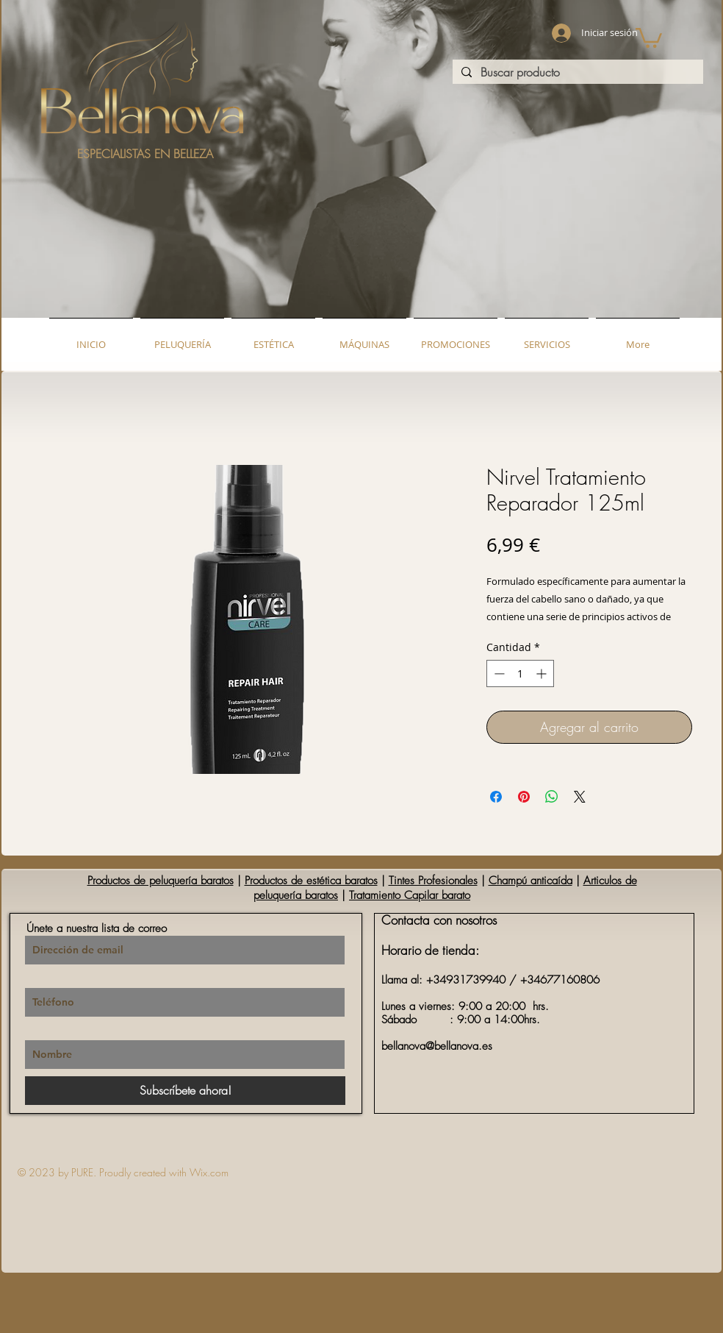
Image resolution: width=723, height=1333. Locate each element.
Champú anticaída (530, 880)
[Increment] (542, 673)
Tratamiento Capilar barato (409, 895)
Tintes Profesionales (433, 880)
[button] (649, 37)
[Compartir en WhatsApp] (552, 797)
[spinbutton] (520, 673)
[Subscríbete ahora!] (185, 1090)
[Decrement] (498, 673)
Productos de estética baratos (311, 880)
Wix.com (209, 1172)
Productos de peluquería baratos (160, 880)
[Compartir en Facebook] (496, 797)
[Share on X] (580, 797)
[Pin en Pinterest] (524, 797)
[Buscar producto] (576, 72)
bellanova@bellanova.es (436, 1046)
